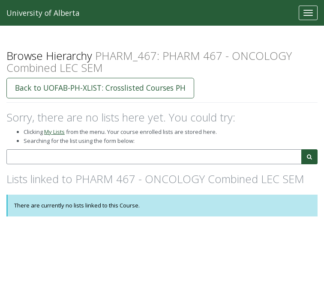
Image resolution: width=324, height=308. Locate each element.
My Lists (54, 132)
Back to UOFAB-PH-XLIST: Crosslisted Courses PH (100, 88)
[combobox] (154, 156)
